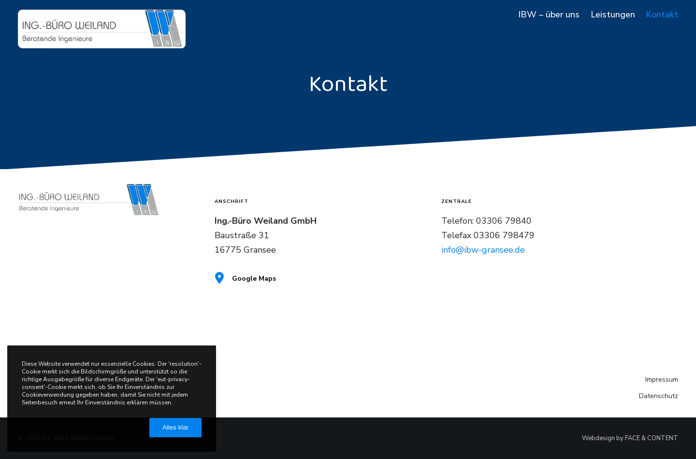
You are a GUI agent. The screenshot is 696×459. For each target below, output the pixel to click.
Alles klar (175, 427)
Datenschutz (658, 396)
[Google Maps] (321, 279)
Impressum (661, 379)
